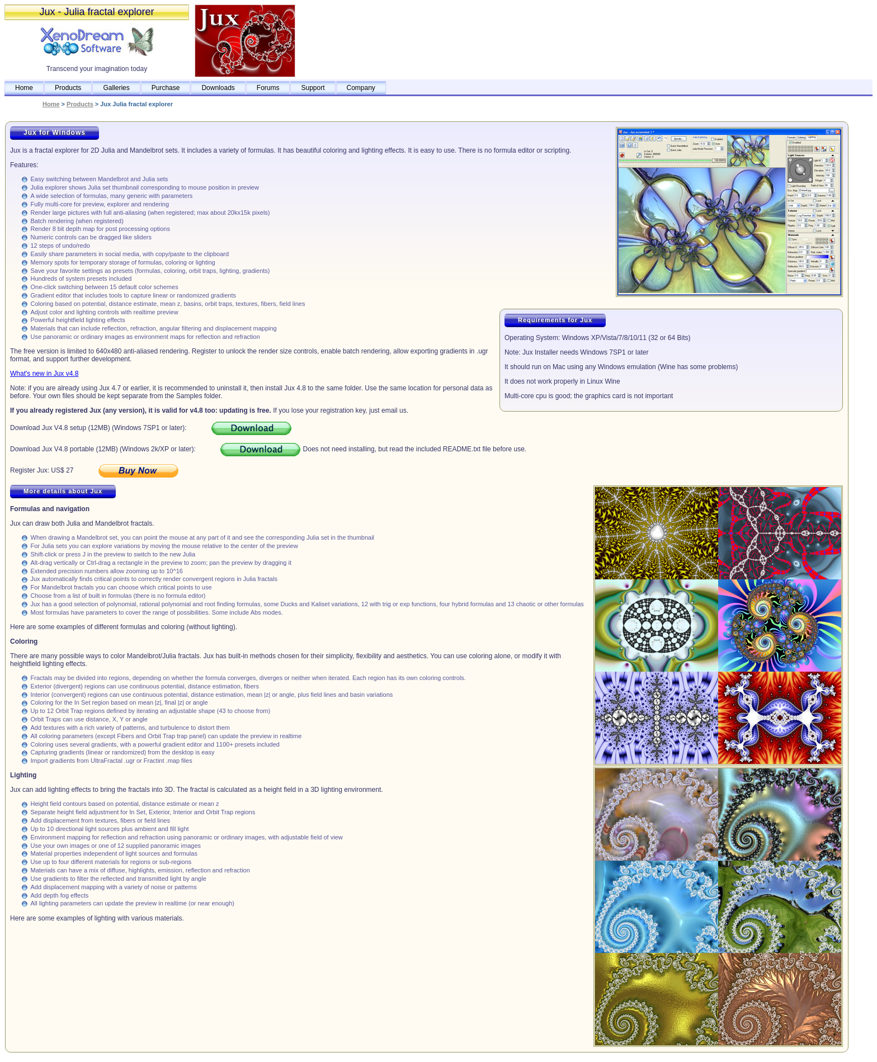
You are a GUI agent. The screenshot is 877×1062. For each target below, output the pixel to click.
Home (24, 88)
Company (361, 88)
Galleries (116, 88)
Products (68, 88)
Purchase (166, 88)
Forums (268, 88)
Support (312, 88)
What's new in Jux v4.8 (44, 373)
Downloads (217, 88)
